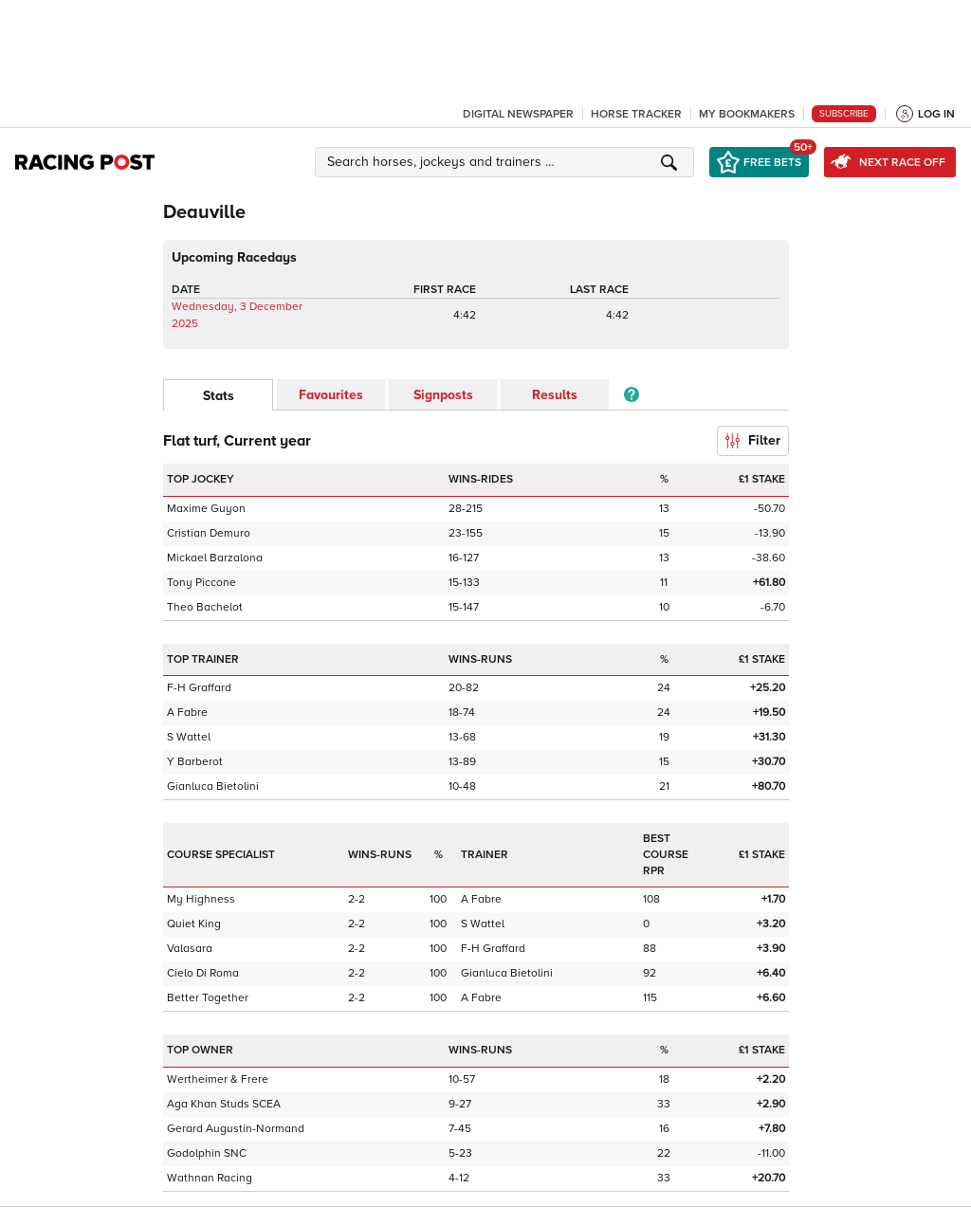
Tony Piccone (201, 583)
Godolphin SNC (207, 1153)
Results (554, 395)
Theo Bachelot (205, 607)
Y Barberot (195, 762)
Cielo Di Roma (203, 973)
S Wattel (189, 737)
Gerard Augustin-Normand (235, 1129)
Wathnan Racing (209, 1178)
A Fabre (187, 712)
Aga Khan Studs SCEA (224, 1104)
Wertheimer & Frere (217, 1079)
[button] (507, 162)
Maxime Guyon (206, 509)
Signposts (443, 395)
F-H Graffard (199, 688)
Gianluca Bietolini (213, 786)
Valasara (189, 949)
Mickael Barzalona (215, 558)
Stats (218, 396)
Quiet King (194, 924)
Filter (752, 440)
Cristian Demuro (208, 533)
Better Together (207, 998)
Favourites (331, 395)
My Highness (201, 899)
